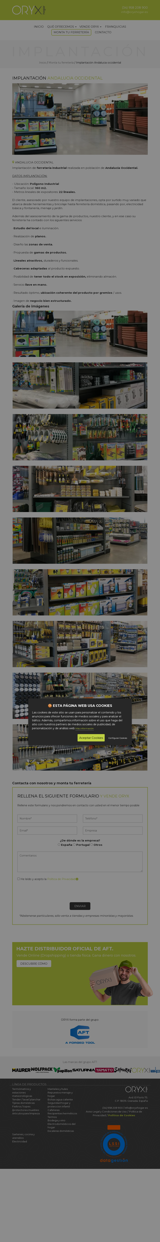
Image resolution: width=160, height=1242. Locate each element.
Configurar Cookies (117, 738)
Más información (84, 728)
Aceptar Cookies (91, 738)
